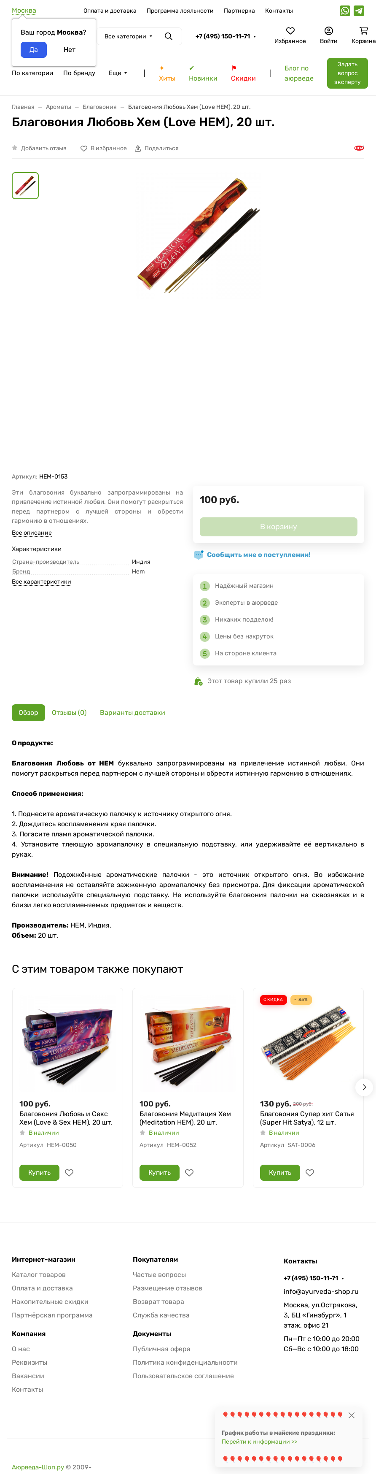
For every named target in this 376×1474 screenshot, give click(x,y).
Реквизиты (29, 1362)
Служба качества (161, 1315)
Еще (115, 73)
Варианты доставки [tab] (132, 713)
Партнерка (239, 10)
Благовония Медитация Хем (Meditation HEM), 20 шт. (185, 1118)
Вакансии (28, 1376)
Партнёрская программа (52, 1315)
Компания (29, 1334)
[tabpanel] (188, 839)
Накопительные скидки (50, 1302)
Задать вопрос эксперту (347, 73)
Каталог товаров (39, 1275)
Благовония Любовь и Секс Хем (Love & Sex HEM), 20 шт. (66, 1118)
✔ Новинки (203, 73)
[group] (198, 322)
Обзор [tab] (28, 713)
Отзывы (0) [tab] (69, 713)
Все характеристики (41, 581)
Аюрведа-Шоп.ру (38, 1467)
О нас (21, 1349)
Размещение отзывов (167, 1288)
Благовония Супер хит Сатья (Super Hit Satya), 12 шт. (307, 1118)
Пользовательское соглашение (183, 1376)
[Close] (351, 1415)
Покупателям (155, 1259)
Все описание (32, 532)
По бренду (79, 73)
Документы (152, 1334)
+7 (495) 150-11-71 (223, 36)
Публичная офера (162, 1349)
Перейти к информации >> (259, 1441)
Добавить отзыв (44, 148)
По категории (32, 73)
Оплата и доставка (110, 10)
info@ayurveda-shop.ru (321, 1291)
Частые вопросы (159, 1275)
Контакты (279, 10)
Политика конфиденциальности (185, 1362)
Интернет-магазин (43, 1259)
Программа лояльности (180, 10)
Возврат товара (158, 1302)
